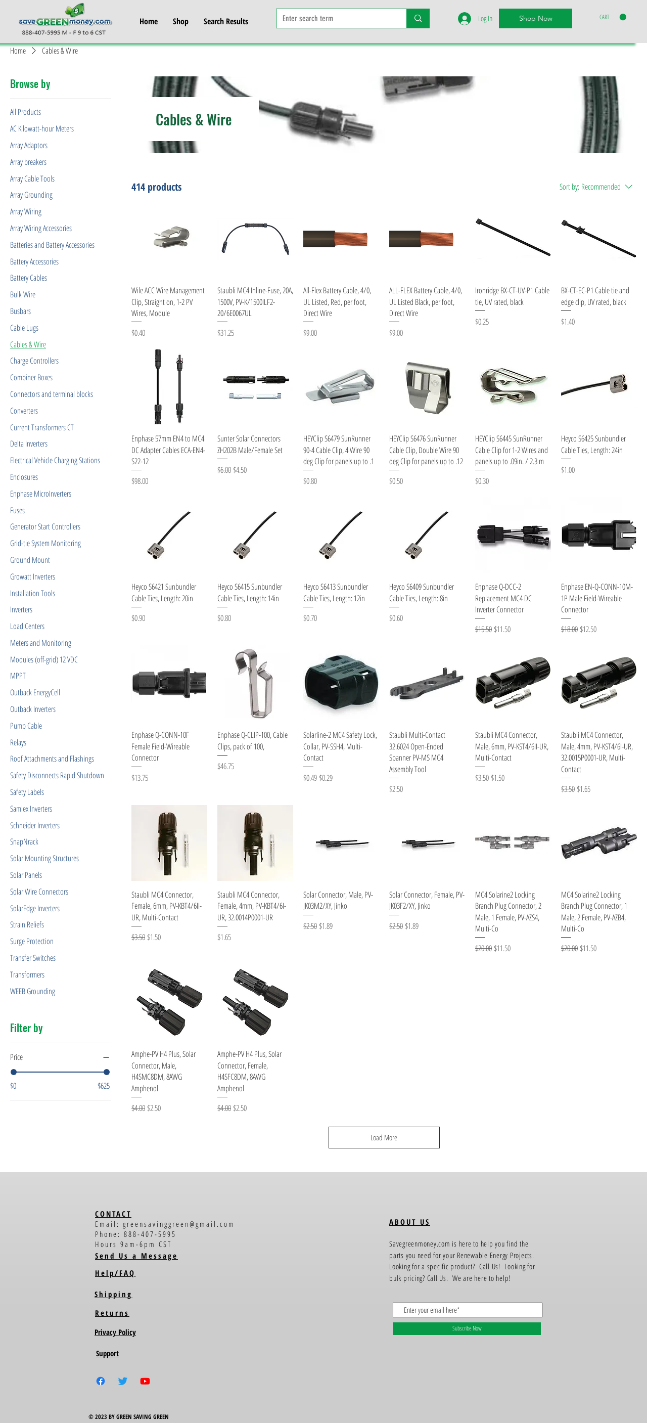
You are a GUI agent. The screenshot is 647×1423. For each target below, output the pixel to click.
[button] (612, 17)
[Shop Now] (535, 18)
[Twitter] (122, 1381)
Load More (384, 1137)
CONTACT (113, 1214)
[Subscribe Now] (467, 1328)
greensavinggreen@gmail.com (179, 1224)
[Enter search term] (334, 18)
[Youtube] (145, 1381)
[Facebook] (100, 1381)
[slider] (14, 1072)
